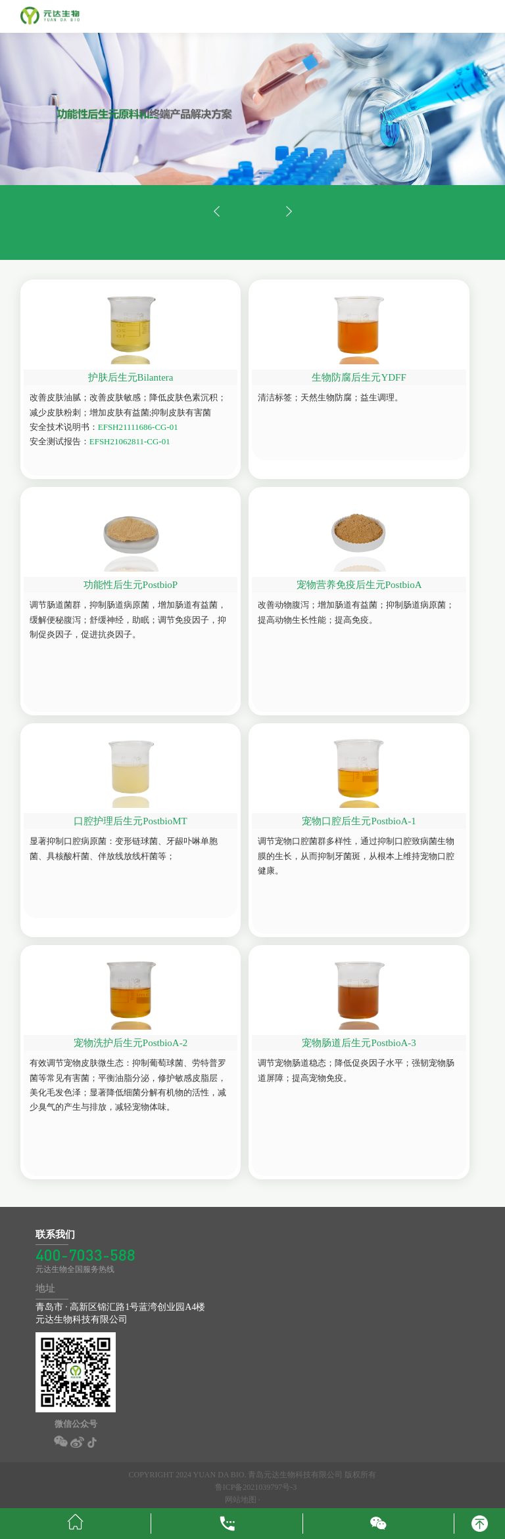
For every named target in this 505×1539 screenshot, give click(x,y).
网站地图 (241, 1499)
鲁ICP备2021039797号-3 (256, 1487)
